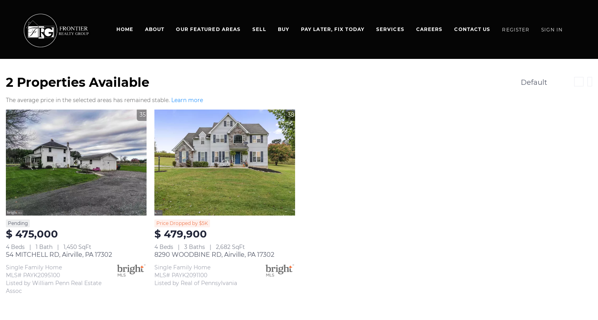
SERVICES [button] (390, 29)
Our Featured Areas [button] (208, 29)
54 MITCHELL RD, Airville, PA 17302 (59, 254)
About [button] (155, 29)
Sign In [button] (552, 30)
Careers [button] (429, 29)
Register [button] (515, 30)
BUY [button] (283, 29)
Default (534, 82)
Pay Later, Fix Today (332, 29)
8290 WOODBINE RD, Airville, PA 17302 (214, 254)
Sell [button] (259, 29)
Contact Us (472, 29)
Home (124, 29)
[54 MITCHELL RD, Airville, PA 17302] (76, 162)
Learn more (187, 100)
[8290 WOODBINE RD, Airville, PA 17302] (224, 162)
